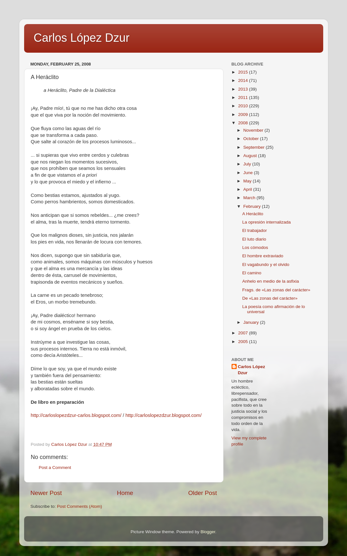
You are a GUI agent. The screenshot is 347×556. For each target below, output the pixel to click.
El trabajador (254, 230)
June (248, 172)
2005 (243, 341)
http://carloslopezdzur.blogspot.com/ (163, 415)
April (248, 189)
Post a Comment (55, 467)
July (247, 164)
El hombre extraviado (262, 255)
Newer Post (46, 493)
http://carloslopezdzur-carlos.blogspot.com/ (76, 415)
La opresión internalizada (266, 222)
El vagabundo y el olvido (265, 264)
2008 (243, 122)
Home (125, 493)
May (248, 181)
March (250, 197)
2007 (243, 333)
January (251, 322)
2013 (243, 89)
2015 (243, 72)
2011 (243, 97)
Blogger (208, 531)
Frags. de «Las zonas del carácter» (276, 289)
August (250, 155)
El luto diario (254, 239)
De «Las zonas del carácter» (269, 298)
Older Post (202, 493)
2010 (243, 105)
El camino (251, 272)
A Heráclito (252, 213)
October (251, 138)
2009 (243, 114)
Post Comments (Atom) (79, 506)
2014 (243, 80)
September (254, 147)
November (254, 130)
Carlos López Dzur (82, 37)
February (252, 206)
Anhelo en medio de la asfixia (270, 281)
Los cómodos (255, 247)
